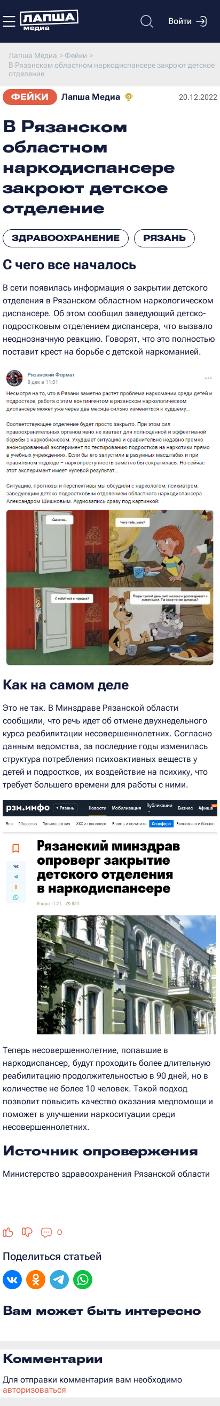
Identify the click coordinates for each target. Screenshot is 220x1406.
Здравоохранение (66, 238)
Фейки (30, 97)
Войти (187, 21)
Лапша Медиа (90, 97)
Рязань (164, 238)
